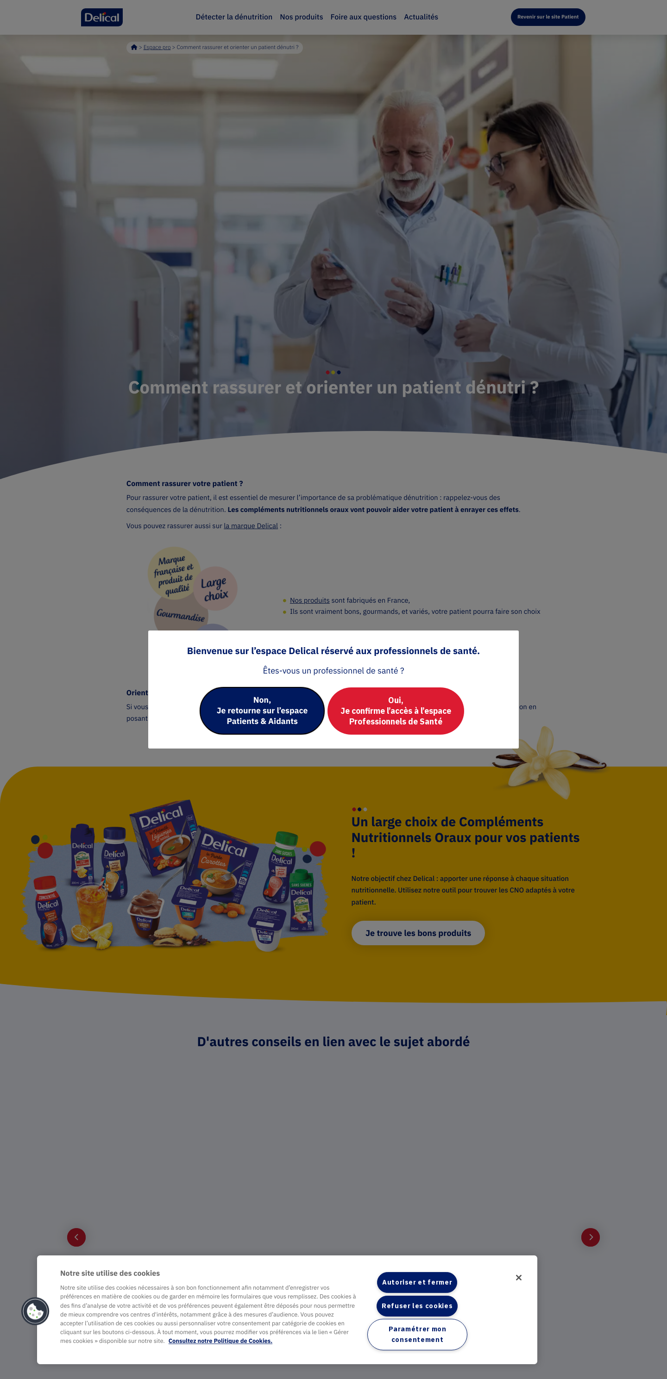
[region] (287, 1309)
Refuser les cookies (417, 1305)
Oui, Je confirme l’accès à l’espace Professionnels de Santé (398, 711)
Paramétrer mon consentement (417, 1334)
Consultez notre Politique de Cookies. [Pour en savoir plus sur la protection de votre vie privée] (220, 1341)
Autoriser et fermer (417, 1282)
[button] (35, 1311)
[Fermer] (518, 1277)
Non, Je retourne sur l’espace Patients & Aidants (259, 711)
